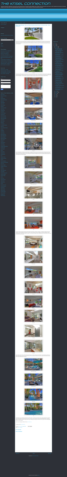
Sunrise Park (2, 178)
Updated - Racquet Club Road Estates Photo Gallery (59, 51)
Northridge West (3, 147)
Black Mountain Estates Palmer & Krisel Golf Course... (59, 56)
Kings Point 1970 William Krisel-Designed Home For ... (59, 80)
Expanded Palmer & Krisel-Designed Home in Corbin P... (59, 73)
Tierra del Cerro (3, 182)
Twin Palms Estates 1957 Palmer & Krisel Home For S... (59, 87)
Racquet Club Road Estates (4, 162)
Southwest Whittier (3, 174)
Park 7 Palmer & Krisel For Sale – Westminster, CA (59, 71)
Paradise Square (3, 154)
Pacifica (2, 150)
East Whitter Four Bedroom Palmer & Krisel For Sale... (59, 85)
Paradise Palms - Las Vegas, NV (5, 52)
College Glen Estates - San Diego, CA (6, 63)
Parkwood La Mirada (3, 158)
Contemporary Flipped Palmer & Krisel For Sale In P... (59, 69)
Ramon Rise (2, 163)
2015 (55, 45)
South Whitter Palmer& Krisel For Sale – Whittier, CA (59, 84)
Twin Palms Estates (3, 186)
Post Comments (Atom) (35, 455)
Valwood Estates (3, 190)
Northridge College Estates (4, 146)
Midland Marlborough (3, 135)
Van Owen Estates (3, 191)
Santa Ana (2, 167)
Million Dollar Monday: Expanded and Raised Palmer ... (59, 65)
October (56, 91)
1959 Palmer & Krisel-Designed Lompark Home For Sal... (59, 74)
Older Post (49, 453)
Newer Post (17, 453)
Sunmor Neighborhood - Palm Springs (6, 72)
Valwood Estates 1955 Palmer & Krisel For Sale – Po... (59, 52)
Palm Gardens (2, 151)
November (56, 47)
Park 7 (1, 155)
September (56, 92)
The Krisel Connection (25, 3)
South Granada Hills (3, 170)
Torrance (2, 183)
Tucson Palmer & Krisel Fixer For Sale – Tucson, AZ (59, 67)
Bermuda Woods (3, 98)
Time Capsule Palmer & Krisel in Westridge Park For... (59, 62)
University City (2, 187)
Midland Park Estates (3, 138)
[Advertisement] (28, 15)
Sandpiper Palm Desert (4, 166)
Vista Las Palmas (20, 427)
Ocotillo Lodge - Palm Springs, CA (5, 54)
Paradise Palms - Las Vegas (4, 69)
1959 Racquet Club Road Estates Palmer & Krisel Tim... (59, 60)
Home (34, 453)
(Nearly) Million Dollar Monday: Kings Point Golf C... (59, 76)
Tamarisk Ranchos (3, 179)
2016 (55, 44)
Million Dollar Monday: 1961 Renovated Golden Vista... (58, 49)
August (56, 93)
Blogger (39, 475)
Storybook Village (3, 175)
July (55, 94)
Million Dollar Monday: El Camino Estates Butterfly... (59, 54)
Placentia (2, 159)
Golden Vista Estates (3, 118)
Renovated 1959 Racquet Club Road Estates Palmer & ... (59, 58)
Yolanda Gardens (3, 195)
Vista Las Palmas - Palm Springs (5, 73)
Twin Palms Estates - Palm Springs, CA (6, 59)
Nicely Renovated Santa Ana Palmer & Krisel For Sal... (58, 63)
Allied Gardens (3, 94)
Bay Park (2, 97)
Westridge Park (3, 194)
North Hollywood (3, 142)
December (56, 46)
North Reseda (2, 143)
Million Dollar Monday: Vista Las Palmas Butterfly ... (59, 89)
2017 (55, 43)
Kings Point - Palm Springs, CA (5, 53)
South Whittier (2, 171)
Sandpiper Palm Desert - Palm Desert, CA (6, 60)
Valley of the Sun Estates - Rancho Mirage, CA (7, 62)
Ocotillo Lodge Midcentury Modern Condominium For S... (59, 78)
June (56, 95)
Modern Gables (3, 139)
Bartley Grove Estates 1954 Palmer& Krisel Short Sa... (58, 82)
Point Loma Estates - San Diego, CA (5, 64)
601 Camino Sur (23, 424)
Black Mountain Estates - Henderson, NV (6, 50)
